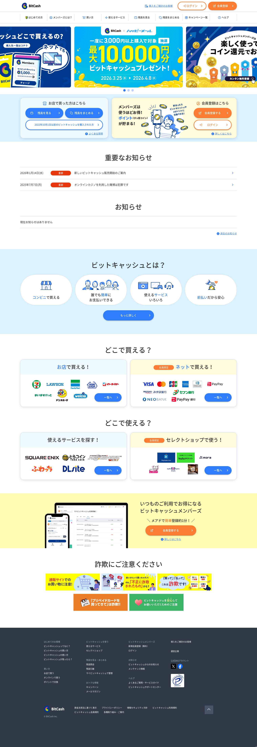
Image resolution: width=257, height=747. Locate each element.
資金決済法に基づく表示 (85, 708)
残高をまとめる (169, 17)
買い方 (87, 17)
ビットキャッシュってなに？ (57, 646)
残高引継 (90, 669)
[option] (128, 57)
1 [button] (124, 90)
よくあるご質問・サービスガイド (143, 683)
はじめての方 (34, 17)
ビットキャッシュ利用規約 (165, 708)
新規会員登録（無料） (138, 646)
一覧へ (108, 397)
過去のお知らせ (227, 233)
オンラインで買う (52, 678)
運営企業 (175, 651)
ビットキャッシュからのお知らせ (143, 664)
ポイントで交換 (51, 682)
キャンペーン (92, 687)
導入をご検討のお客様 (159, 6)
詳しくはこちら (221, 133)
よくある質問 (94, 133)
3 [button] (132, 90)
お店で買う (49, 673)
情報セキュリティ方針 (137, 708)
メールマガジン (93, 691)
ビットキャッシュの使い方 (56, 655)
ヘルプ (223, 17)
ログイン (190, 6)
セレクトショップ (94, 651)
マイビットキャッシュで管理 (99, 673)
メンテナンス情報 (136, 669)
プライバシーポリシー (112, 708)
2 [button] (128, 90)
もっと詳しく (128, 315)
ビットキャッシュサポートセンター (144, 687)
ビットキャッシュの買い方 (56, 651)
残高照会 (90, 664)
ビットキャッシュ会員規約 (86, 712)
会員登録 (220, 6)
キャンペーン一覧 (196, 17)
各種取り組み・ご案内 (114, 712)
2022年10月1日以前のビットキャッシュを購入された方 (64, 125)
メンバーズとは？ (61, 17)
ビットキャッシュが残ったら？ (58, 659)
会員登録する (210, 113)
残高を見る (142, 17)
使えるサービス (115, 17)
